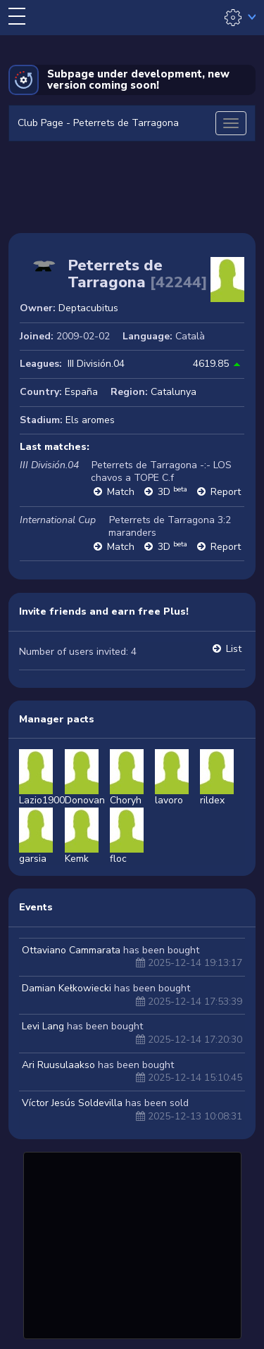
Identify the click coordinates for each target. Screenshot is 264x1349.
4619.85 (211, 363)
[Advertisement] (132, 1243)
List (233, 648)
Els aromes (90, 420)
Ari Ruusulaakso (58, 1065)
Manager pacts (56, 719)
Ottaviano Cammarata (71, 950)
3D (172, 491)
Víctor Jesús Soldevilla (72, 1103)
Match (120, 491)
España (81, 392)
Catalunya (173, 392)
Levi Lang (43, 1026)
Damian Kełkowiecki (66, 988)
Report (225, 491)
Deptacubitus (88, 308)
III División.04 (96, 363)
